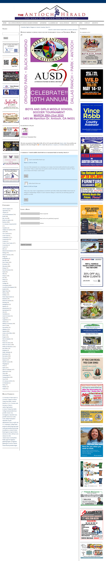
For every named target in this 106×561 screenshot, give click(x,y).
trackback (62, 144)
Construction (5, 239)
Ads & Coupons (6, 208)
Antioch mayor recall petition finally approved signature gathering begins (9, 439)
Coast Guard (5, 235)
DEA (3, 249)
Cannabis (4, 228)
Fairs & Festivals (6, 270)
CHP (3, 231)
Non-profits (5, 327)
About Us (74, 23)
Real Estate (5, 354)
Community (5, 237)
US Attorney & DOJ (7, 381)
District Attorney (6, 254)
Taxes (3, 373)
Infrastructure (5, 308)
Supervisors (5, 371)
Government (5, 285)
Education (4, 266)
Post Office (5, 348)
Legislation (5, 319)
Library (4, 321)
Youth (3, 388)
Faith (3, 272)
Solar (3, 365)
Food (3, 281)
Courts (4, 247)
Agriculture (5, 210)
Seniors (4, 360)
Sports (4, 367)
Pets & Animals (6, 339)
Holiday (4, 295)
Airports (4, 212)
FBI (3, 273)
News (3, 325)
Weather (4, 386)
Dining (4, 252)
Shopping (4, 363)
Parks (3, 335)
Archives (95, 23)
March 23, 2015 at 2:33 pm (30, 186)
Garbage (4, 283)
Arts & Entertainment (7, 214)
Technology (5, 375)
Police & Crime (6, 342)
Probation (4, 350)
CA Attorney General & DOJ (9, 224)
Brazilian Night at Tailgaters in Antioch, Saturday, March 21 (35, 27)
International (5, 310)
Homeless (4, 298)
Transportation (5, 377)
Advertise (43, 23)
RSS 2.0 (40, 144)
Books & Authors (6, 220)
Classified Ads (53, 23)
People (4, 337)
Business (4, 222)
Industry (4, 306)
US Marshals (5, 383)
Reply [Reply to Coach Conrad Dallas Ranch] (26, 176)
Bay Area (4, 218)
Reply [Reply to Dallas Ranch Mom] (26, 199)
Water (3, 385)
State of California (6, 369)
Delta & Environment (7, 251)
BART (4, 216)
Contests (4, 241)
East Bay (4, 260)
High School (5, 291)
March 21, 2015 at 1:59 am (30, 162)
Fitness (4, 279)
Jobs (3, 312)
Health (4, 289)
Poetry (4, 341)
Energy (4, 268)
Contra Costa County (7, 243)
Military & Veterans (7, 323)
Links (80, 23)
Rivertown (5, 358)
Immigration (5, 304)
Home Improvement (7, 297)
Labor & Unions (6, 316)
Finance (4, 275)
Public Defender (6, 352)
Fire (3, 277)
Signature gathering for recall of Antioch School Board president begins (9, 443)
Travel (4, 379)
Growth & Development (8, 287)
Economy (4, 264)
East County (5, 262)
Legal (3, 318)
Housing (4, 302)
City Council (5, 233)
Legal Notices (64, 23)
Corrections (5, 245)
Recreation (5, 356)
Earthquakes (5, 258)
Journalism (5, 314)
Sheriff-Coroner (6, 362)
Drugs (3, 256)
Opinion (4, 331)
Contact (87, 23)
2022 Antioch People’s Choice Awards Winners (23, 23)
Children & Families (7, 229)
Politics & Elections (7, 346)
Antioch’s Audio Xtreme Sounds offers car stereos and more (62, 29)
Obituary (4, 329)
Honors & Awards (6, 300)
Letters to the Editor (7, 333)
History (4, 293)
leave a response (54, 144)
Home (4, 23)
